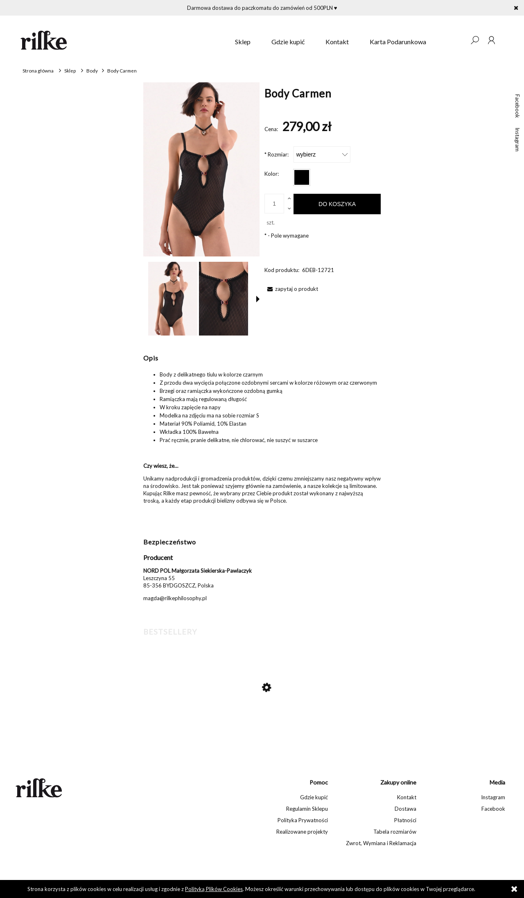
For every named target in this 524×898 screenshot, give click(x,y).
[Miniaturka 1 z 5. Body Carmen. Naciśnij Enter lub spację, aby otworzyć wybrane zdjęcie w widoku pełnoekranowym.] (172, 299)
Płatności (405, 820)
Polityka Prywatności (303, 820)
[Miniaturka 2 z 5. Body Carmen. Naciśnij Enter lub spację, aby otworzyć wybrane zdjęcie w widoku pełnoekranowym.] (223, 299)
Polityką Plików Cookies (214, 889)
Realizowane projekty (302, 831)
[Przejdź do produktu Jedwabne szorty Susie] (258, 722)
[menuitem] (242, 42)
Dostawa (405, 808)
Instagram (517, 139)
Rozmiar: (276, 154)
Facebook (517, 106)
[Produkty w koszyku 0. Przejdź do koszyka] (458, 40)
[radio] (302, 177)
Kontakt (406, 797)
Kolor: (271, 173)
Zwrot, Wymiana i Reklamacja (381, 843)
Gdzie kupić (314, 797)
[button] (258, 299)
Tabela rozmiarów (394, 831)
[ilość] (274, 203)
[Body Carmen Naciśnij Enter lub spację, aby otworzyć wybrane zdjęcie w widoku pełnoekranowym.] (201, 169)
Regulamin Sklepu (307, 808)
